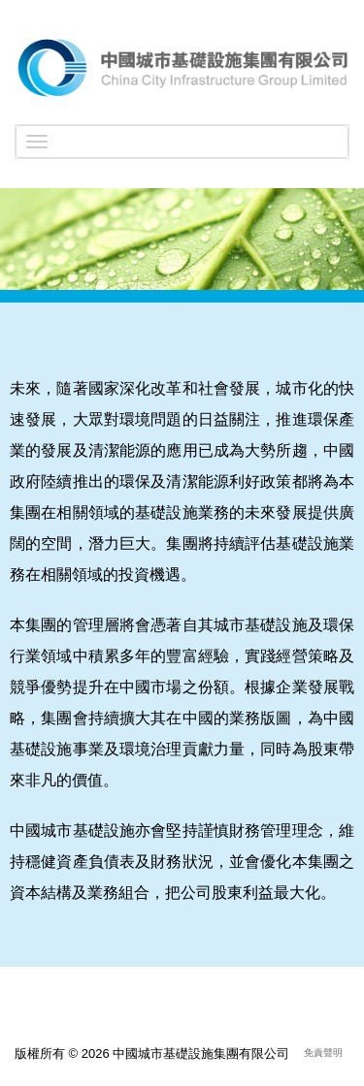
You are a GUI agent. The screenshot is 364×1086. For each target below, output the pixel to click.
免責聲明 (323, 1052)
